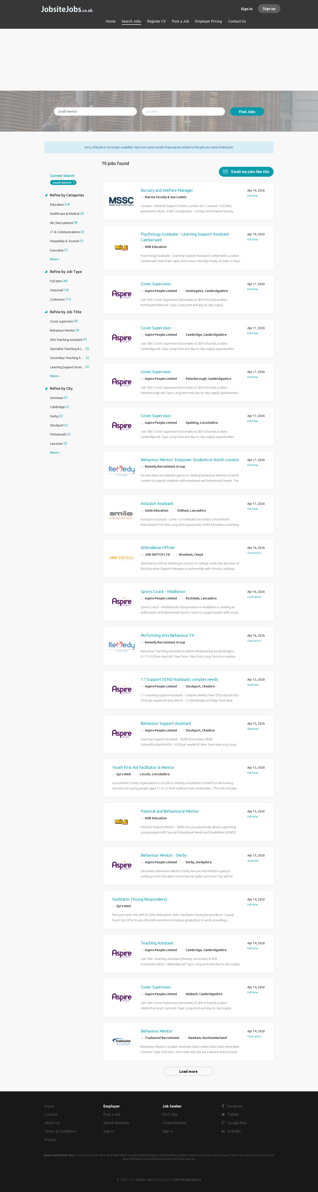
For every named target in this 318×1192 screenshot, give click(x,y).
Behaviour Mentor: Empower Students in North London (190, 459)
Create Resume (174, 1123)
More (54, 259)
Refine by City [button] (61, 388)
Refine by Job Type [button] (65, 272)
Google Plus (236, 1123)
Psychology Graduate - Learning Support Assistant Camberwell (185, 237)
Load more (188, 1071)
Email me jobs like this (249, 172)
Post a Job (111, 1114)
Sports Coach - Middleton (163, 591)
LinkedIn (234, 1131)
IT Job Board (83, 1155)
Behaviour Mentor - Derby (164, 855)
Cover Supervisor (156, 284)
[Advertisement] (159, 60)
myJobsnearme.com (164, 1158)
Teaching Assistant (157, 943)
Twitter (233, 1114)
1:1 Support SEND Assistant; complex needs (179, 679)
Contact (51, 1114)
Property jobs (140, 1158)
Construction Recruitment (212, 1155)
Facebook (235, 1106)
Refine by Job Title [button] (65, 312)
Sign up (269, 9)
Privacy (50, 1140)
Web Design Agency (187, 1179)
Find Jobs (247, 112)
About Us (52, 1123)
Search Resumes (116, 1123)
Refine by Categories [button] (66, 195)
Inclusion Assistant (157, 503)
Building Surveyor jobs (180, 1155)
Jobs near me (187, 1158)
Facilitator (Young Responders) (139, 899)
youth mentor (62, 182)
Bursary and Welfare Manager (167, 190)
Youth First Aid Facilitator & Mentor (143, 767)
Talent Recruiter (241, 1155)
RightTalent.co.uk (123, 1155)
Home (49, 1106)
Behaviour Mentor (157, 1031)
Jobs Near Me (101, 1155)
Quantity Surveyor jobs (150, 1155)
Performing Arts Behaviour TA (167, 635)
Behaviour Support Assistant (166, 723)
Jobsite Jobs (144, 1179)
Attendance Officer (158, 547)
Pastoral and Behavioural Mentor (170, 811)
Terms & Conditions (61, 1131)
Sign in (246, 9)
